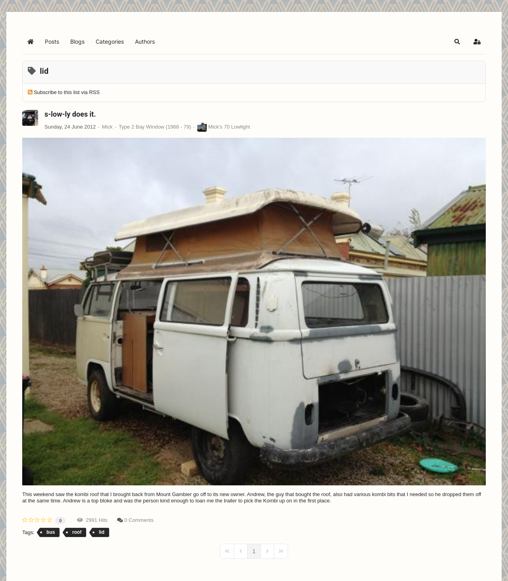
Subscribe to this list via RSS (67, 92)
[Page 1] (254, 551)
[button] (457, 41)
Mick (107, 127)
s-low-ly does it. (70, 114)
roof (76, 532)
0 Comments (139, 520)
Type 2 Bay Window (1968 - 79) (155, 127)
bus (50, 532)
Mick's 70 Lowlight (229, 127)
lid (101, 532)
